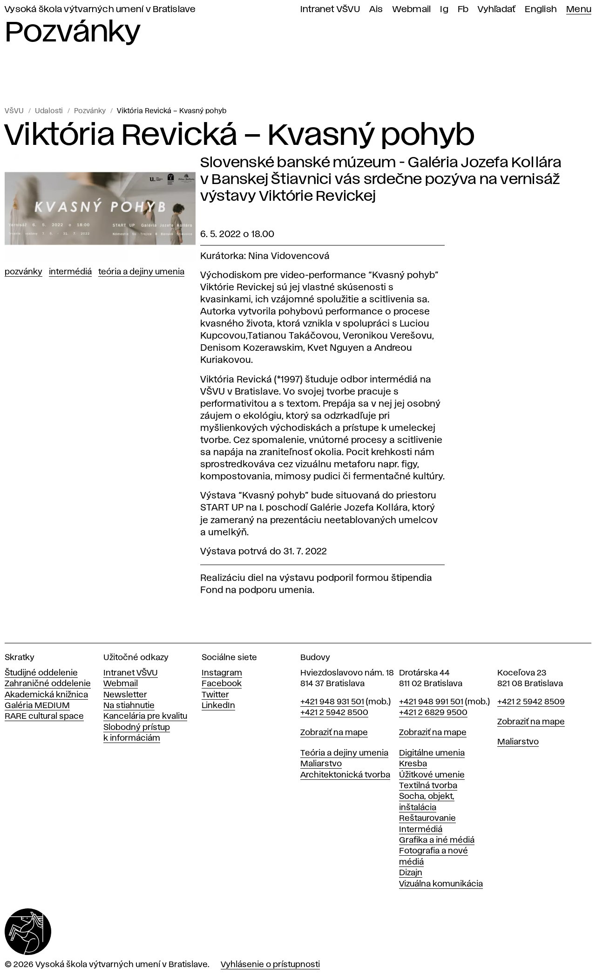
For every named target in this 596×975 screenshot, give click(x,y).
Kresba (413, 764)
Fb (463, 10)
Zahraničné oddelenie (48, 684)
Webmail (412, 10)
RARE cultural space (44, 716)
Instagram (222, 673)
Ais (376, 10)
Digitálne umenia (432, 753)
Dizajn (410, 873)
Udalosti (49, 111)
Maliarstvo (321, 764)
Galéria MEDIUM (37, 705)
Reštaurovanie (427, 818)
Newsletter (125, 695)
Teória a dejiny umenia (141, 272)
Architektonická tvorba (345, 775)
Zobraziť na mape (334, 732)
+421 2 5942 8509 (531, 702)
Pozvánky (90, 111)
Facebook (222, 684)
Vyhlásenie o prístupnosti (270, 964)
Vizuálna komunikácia (441, 884)
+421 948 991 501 (431, 702)
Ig (444, 10)
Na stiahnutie (129, 705)
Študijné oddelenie (41, 673)
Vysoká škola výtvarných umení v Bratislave (100, 10)
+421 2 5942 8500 (334, 712)
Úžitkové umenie (432, 775)
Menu (578, 10)
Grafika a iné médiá (436, 840)
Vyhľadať (496, 10)
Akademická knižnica (46, 695)
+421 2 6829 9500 (433, 712)
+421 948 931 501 (332, 702)
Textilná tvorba (428, 786)
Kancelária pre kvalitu (145, 716)
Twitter (215, 695)
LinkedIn (218, 705)
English (541, 10)
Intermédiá (70, 272)
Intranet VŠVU (330, 10)
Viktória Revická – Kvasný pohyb (171, 111)
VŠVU (14, 111)
